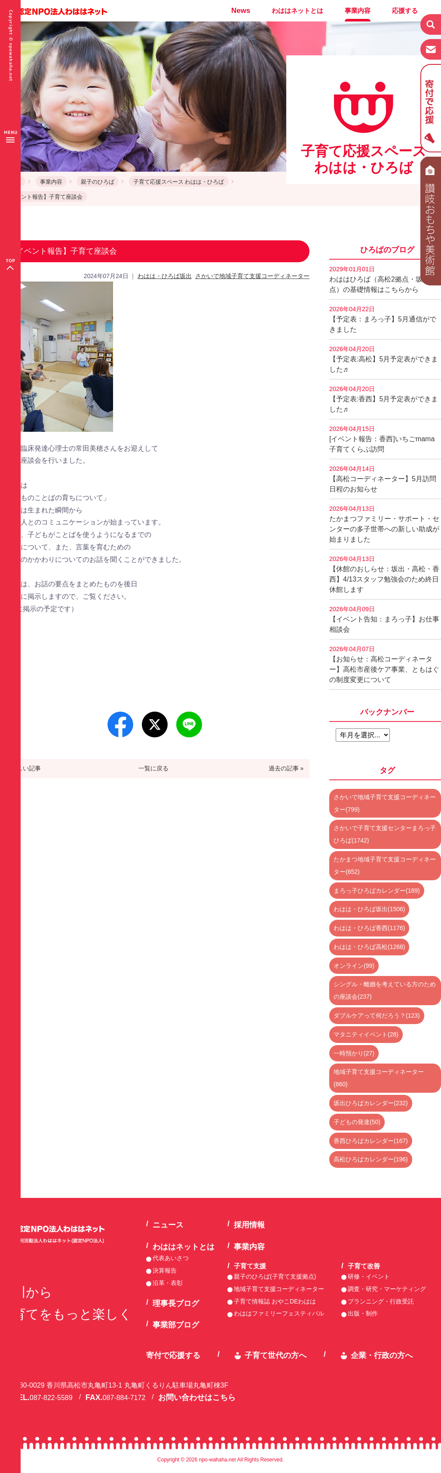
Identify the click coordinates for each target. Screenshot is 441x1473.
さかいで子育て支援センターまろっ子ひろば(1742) (385, 834)
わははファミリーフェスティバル (279, 1313)
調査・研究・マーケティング (387, 1288)
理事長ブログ (176, 1303)
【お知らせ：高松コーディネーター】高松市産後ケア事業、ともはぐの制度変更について (384, 664)
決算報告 (165, 1270)
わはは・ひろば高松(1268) (369, 946)
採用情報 (249, 1225)
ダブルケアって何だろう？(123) (377, 1015)
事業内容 (358, 10)
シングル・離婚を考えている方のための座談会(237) (385, 990)
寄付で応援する (173, 1355)
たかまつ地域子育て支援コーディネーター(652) (385, 865)
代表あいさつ (171, 1258)
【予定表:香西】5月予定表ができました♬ (383, 399)
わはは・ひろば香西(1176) (369, 927)
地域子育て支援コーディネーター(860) (379, 1078)
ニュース (168, 1225)
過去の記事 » (286, 768)
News (240, 10)
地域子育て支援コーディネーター (279, 1288)
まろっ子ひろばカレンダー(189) (377, 890)
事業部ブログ (176, 1325)
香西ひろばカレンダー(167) (371, 1140)
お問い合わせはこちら (197, 1397)
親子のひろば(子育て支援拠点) (275, 1276)
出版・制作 (363, 1313)
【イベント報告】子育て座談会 (43, 197)
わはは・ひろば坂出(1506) (369, 909)
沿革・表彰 (168, 1282)
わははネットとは (297, 10)
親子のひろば (97, 182)
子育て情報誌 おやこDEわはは (275, 1301)
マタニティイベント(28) (366, 1034)
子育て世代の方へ (275, 1355)
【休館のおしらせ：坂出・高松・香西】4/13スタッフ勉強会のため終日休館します (384, 574)
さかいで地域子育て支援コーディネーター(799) (385, 803)
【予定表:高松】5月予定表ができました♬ (383, 359)
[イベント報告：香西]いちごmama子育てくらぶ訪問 (382, 439)
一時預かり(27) (354, 1053)
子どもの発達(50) (357, 1121)
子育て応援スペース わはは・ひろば (178, 182)
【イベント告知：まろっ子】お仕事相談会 (384, 619)
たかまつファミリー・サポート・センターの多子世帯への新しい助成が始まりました (384, 524)
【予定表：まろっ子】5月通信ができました (382, 319)
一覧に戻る (153, 768)
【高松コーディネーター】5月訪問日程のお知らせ (382, 479)
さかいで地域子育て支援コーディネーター (252, 276)
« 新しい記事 (23, 768)
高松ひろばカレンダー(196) (371, 1159)
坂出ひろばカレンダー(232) (371, 1103)
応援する (405, 10)
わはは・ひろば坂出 (165, 276)
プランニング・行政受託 (381, 1301)
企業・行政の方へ (382, 1355)
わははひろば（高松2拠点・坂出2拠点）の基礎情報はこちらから (384, 279)
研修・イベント (369, 1276)
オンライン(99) (354, 965)
